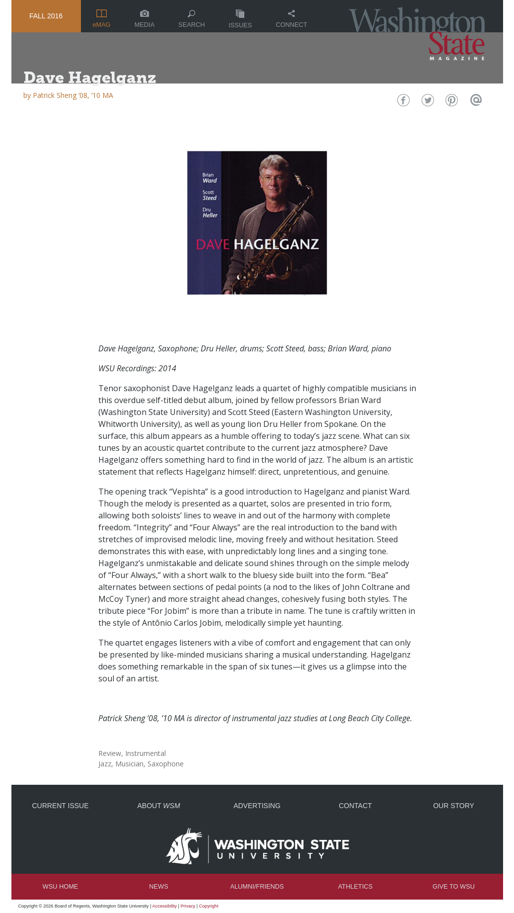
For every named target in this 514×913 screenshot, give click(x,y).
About (158, 806)
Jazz (104, 763)
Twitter (426, 102)
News (158, 886)
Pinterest (450, 102)
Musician (129, 763)
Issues (240, 19)
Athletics (355, 886)
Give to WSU (454, 886)
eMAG (101, 18)
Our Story (453, 806)
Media (145, 19)
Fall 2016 (46, 16)
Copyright (209, 906)
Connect (291, 19)
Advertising (257, 806)
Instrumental (145, 753)
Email (475, 102)
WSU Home (60, 886)
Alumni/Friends (257, 886)
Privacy (188, 906)
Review (109, 753)
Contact (355, 806)
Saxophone (165, 763)
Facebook (402, 102)
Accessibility (164, 906)
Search (191, 19)
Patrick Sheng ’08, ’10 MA (73, 95)
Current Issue (60, 806)
